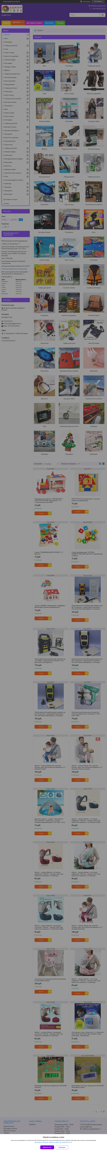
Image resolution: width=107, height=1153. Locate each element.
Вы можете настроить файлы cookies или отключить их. (53, 1143)
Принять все (47, 1147)
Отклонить (62, 1147)
